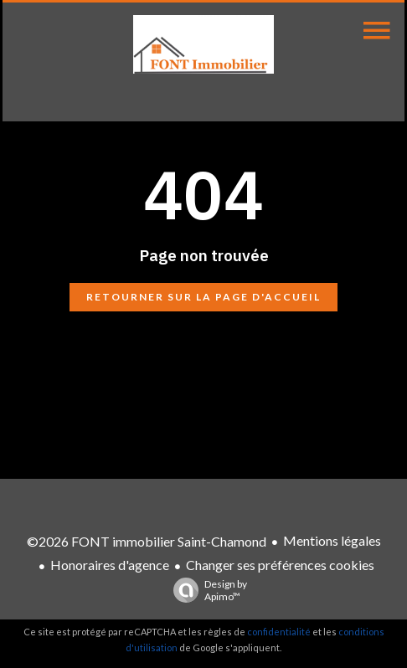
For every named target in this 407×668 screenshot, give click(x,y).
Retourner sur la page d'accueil (203, 296)
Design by (206, 590)
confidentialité (279, 631)
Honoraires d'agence (109, 565)
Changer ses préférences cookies (280, 565)
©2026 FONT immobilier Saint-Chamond (146, 541)
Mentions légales (332, 540)
